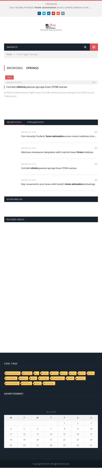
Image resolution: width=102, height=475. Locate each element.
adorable (44, 385)
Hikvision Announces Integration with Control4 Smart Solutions (57, 159)
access (23, 385)
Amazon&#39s (12, 390)
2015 (73, 380)
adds (34, 385)
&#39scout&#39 (13, 380)
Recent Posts (14, 129)
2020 (91, 380)
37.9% (54, 380)
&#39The (27, 380)
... (36, 380)
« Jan (6, 457)
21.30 (45, 380)
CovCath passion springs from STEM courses (36, 94)
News (9, 84)
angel (38, 390)
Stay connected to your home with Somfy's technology (58, 191)
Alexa (70, 385)
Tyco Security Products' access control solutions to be (50, 7)
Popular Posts (35, 129)
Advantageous (58, 385)
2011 (64, 380)
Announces (49, 390)
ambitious (26, 390)
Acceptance (11, 385)
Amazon (81, 385)
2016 (82, 380)
